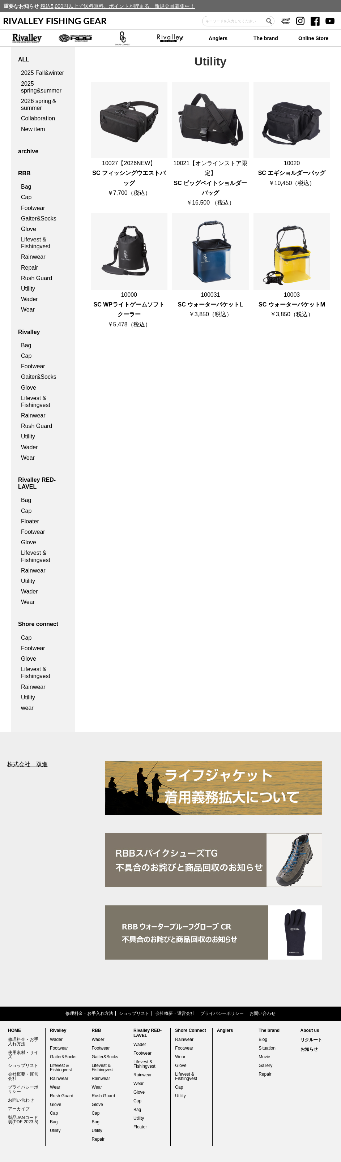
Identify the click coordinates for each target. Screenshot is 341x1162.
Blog (263, 1039)
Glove (28, 229)
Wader (29, 299)
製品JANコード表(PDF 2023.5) (23, 1119)
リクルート (311, 1039)
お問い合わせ (263, 1013)
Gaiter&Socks (38, 218)
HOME (14, 1030)
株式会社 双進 (27, 764)
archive (28, 151)
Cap (26, 197)
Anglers (218, 38)
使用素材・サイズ (23, 1054)
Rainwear (33, 257)
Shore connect (38, 624)
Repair (29, 268)
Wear (28, 309)
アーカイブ (19, 1108)
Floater (30, 521)
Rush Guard (36, 278)
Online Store (313, 38)
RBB (24, 173)
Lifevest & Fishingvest (35, 242)
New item (33, 129)
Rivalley (29, 332)
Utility (28, 289)
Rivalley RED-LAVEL (37, 483)
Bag (26, 187)
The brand (265, 38)
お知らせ (309, 1049)
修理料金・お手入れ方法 (89, 1013)
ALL (23, 59)
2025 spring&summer (41, 87)
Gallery (265, 1065)
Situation (267, 1048)
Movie (264, 1056)
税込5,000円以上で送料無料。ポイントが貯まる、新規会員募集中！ (118, 6)
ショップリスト (134, 1013)
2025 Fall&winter (42, 73)
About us (309, 1030)
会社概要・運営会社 (175, 1013)
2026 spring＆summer (39, 104)
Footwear (33, 208)
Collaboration (38, 118)
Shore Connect (190, 1030)
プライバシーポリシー (222, 1013)
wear (27, 708)
